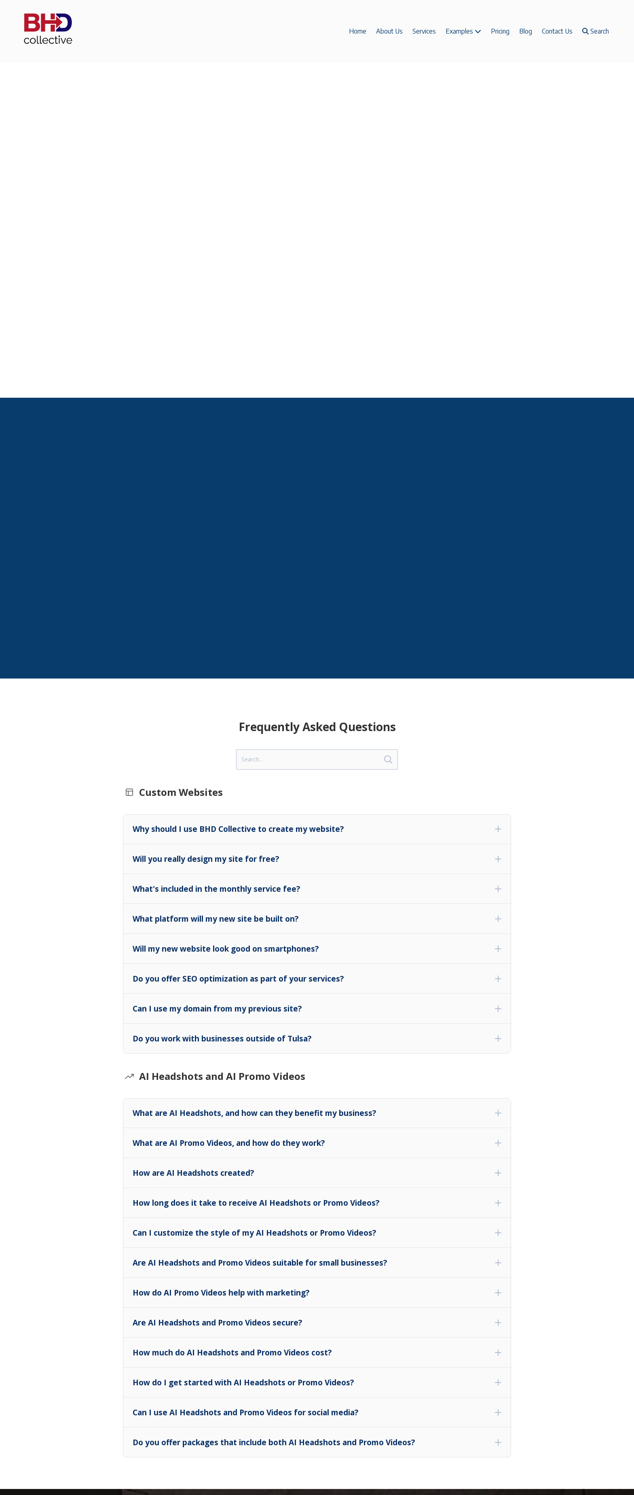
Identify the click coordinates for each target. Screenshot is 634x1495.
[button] (317, 829)
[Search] (317, 759)
